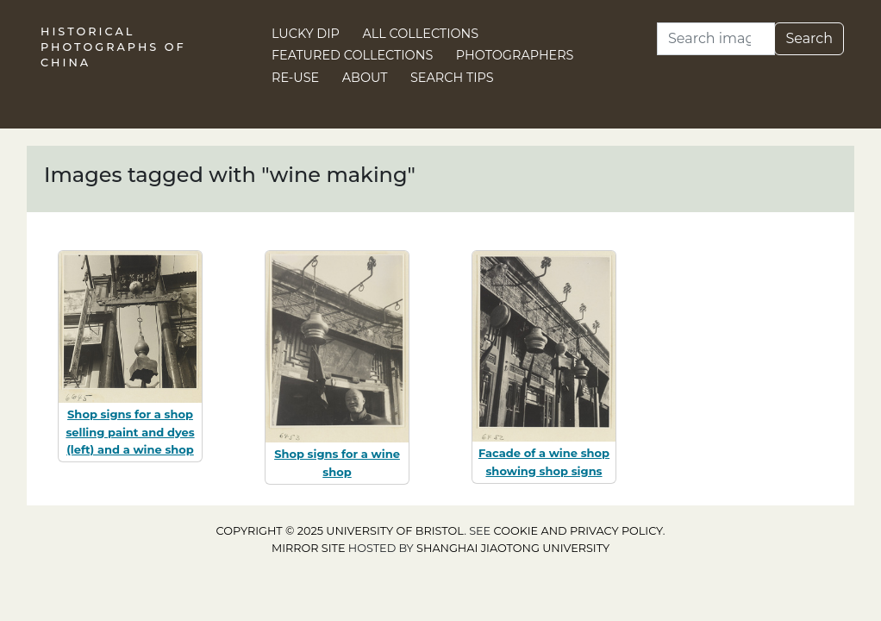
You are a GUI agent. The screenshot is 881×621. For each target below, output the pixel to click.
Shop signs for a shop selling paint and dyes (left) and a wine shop (130, 432)
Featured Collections (352, 55)
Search (809, 38)
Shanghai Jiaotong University (512, 548)
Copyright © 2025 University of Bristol (340, 530)
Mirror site (309, 548)
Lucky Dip (306, 33)
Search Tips (452, 77)
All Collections (421, 33)
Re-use (295, 77)
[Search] (716, 38)
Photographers (515, 55)
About (365, 77)
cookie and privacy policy (578, 530)
